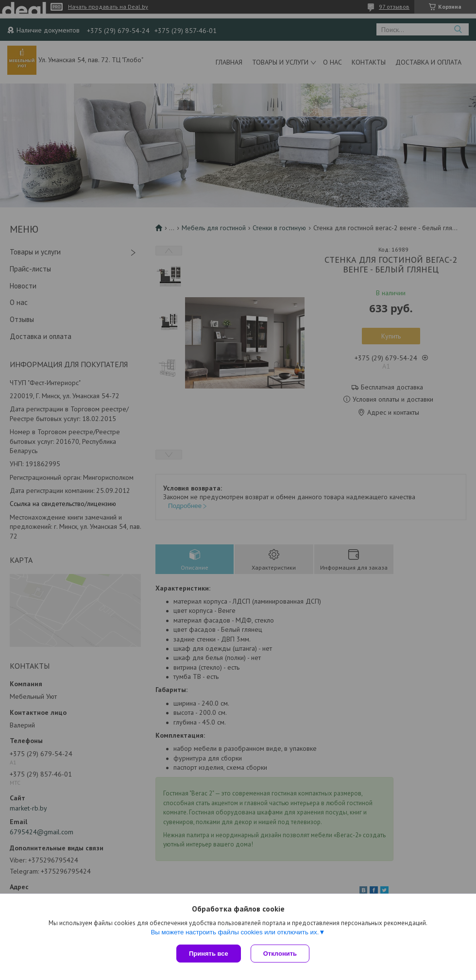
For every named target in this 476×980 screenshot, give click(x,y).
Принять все (208, 953)
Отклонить (280, 953)
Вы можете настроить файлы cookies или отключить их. (235, 932)
